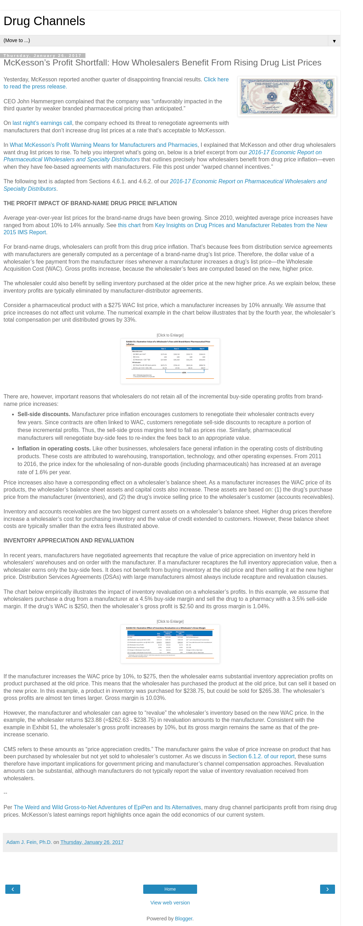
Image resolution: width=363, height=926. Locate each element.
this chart (129, 225)
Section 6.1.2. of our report (261, 756)
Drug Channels (44, 21)
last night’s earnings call (42, 123)
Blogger (183, 918)
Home (170, 889)
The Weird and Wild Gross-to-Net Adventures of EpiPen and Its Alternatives (107, 807)
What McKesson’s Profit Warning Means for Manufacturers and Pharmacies (104, 145)
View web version (170, 902)
